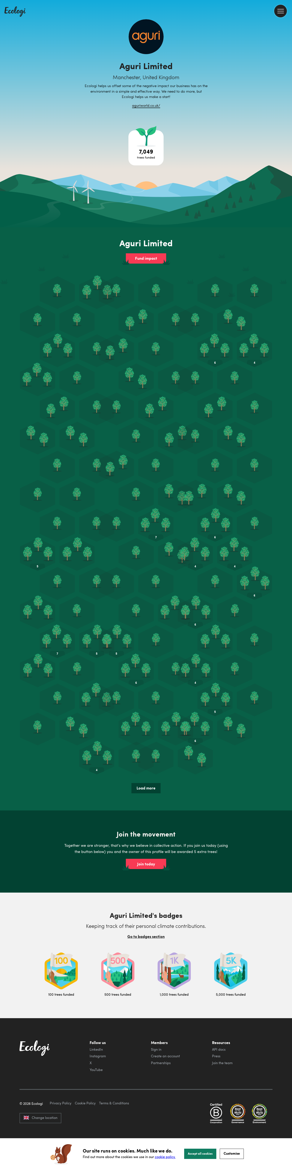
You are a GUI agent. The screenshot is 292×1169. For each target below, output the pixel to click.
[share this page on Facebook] (287, 61)
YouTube (96, 1070)
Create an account (165, 1056)
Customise (232, 1153)
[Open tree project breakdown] (146, 147)
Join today (146, 864)
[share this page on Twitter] (287, 70)
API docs (219, 1049)
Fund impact (146, 258)
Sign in (156, 1049)
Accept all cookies (200, 1153)
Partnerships (161, 1063)
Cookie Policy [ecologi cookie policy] (85, 1123)
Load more (146, 788)
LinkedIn (96, 1049)
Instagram (98, 1056)
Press (216, 1056)
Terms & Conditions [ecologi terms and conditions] (114, 1123)
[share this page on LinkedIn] (287, 79)
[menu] (280, 11)
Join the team (222, 1063)
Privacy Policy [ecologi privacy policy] (60, 1123)
